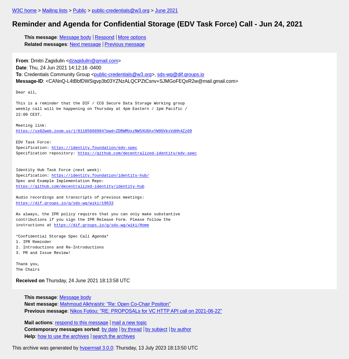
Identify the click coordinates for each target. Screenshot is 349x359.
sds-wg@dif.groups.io (180, 74)
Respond (104, 37)
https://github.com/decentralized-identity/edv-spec (137, 153)
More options (132, 37)
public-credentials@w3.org (120, 10)
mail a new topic (129, 322)
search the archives (114, 336)
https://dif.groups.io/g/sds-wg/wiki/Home (101, 225)
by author (181, 329)
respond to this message (81, 322)
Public (79, 10)
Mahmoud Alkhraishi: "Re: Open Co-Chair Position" (115, 304)
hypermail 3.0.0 (96, 347)
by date (109, 329)
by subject (156, 329)
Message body (75, 37)
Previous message (125, 44)
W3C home (24, 10)
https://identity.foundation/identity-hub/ (100, 175)
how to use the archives (63, 336)
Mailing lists (54, 10)
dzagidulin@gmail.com (93, 60)
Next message (85, 44)
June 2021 (166, 10)
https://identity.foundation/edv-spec (94, 148)
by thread (131, 329)
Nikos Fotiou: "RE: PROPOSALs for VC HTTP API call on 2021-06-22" (146, 311)
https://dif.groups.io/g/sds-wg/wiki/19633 (64, 203)
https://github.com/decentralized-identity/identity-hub (80, 186)
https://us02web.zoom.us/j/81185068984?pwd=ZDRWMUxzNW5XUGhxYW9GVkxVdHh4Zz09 (104, 131)
